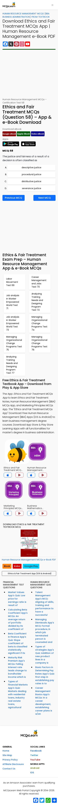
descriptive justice (31, 167)
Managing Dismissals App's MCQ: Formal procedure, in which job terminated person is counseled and (44, 631)
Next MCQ (44, 198)
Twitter (34, 755)
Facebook (36, 750)
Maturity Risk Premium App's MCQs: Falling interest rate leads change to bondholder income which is (17, 667)
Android (34, 768)
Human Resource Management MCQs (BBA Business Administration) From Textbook (26, 15)
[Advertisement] (29, 73)
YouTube (35, 759)
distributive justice (31, 181)
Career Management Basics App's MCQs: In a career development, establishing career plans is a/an (43, 700)
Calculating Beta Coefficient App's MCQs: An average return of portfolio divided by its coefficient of (18, 619)
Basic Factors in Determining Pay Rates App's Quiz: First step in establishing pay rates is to (45, 675)
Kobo (17, 566)
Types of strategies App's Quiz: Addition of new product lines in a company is (44, 654)
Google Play (31, 566)
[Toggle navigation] (52, 5)
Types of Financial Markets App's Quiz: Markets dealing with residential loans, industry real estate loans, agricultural (18, 694)
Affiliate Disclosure (13, 764)
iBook (7, 566)
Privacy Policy (10, 759)
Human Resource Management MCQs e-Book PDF (29, 559)
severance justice (31, 188)
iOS (32, 772)
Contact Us (8, 768)
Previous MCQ (13, 198)
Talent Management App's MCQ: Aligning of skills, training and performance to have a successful (44, 603)
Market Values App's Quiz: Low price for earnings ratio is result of (17, 599)
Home (5, 750)
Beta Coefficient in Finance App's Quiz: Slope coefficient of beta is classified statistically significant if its (17, 643)
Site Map (7, 755)
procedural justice (31, 174)
